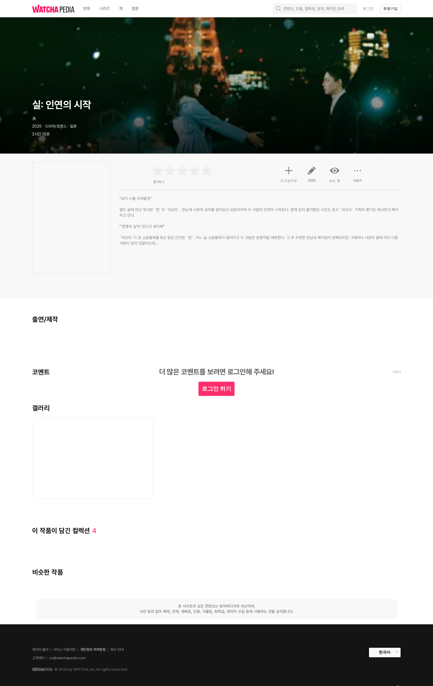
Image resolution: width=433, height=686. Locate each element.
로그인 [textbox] (368, 8)
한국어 (385, 652)
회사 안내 (117, 649)
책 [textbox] (121, 8)
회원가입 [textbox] (390, 8)
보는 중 (334, 174)
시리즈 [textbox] (104, 8)
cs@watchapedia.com (67, 658)
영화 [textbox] (86, 8)
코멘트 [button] (312, 176)
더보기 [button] (357, 176)
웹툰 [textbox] (135, 8)
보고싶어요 (288, 174)
